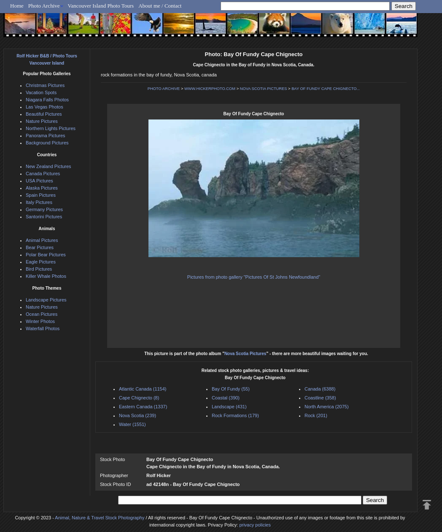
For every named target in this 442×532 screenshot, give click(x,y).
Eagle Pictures (41, 261)
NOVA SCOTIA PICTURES (263, 89)
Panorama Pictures (45, 135)
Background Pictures (47, 142)
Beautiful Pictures (44, 114)
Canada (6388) (320, 388)
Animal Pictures (42, 240)
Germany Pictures (44, 209)
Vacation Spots (41, 92)
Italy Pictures (39, 202)
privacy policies (255, 524)
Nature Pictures (42, 121)
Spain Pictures (41, 195)
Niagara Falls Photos (47, 99)
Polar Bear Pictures (46, 254)
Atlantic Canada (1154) (143, 388)
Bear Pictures (40, 247)
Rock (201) (316, 415)
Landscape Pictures (46, 299)
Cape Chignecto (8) (139, 397)
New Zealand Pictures (48, 166)
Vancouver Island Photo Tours (101, 6)
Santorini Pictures (44, 216)
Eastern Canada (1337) (143, 406)
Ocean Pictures (41, 314)
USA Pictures (39, 180)
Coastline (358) (320, 397)
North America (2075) (327, 406)
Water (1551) (132, 424)
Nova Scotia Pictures (245, 353)
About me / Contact (159, 6)
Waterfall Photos (42, 328)
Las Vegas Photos (44, 106)
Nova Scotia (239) (137, 415)
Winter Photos (40, 321)
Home (17, 6)
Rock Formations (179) (235, 415)
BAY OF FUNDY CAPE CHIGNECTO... (325, 89)
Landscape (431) (229, 406)
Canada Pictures (43, 173)
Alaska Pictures (42, 187)
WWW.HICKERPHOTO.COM (209, 89)
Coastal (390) (226, 397)
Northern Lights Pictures (50, 128)
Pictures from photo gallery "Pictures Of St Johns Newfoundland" (253, 277)
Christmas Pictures (45, 85)
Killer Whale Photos (46, 276)
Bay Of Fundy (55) (231, 388)
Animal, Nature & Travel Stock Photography (99, 517)
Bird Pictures (39, 268)
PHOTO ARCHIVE (164, 89)
